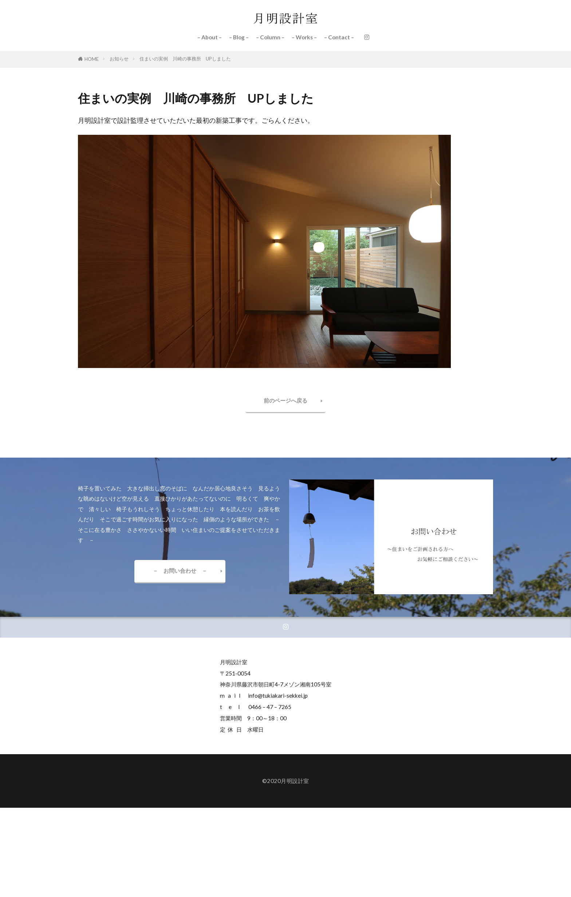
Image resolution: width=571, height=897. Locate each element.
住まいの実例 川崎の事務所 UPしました (185, 59)
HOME (91, 59)
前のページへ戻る (285, 400)
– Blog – (239, 37)
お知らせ (119, 59)
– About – (209, 37)
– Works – (304, 37)
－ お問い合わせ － (180, 570)
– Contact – (339, 37)
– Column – (270, 37)
